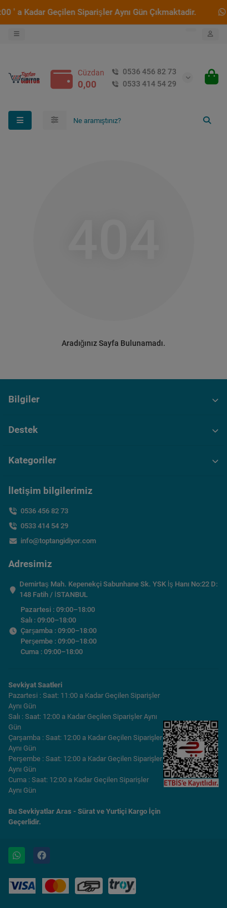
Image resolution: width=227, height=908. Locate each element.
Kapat (197, 182)
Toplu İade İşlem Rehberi (113, 115)
